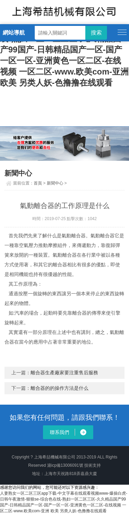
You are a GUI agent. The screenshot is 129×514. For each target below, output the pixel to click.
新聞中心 (55, 183)
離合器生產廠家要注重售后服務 (64, 372)
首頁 (38, 183)
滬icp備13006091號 (65, 465)
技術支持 (92, 465)
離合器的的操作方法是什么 (59, 388)
